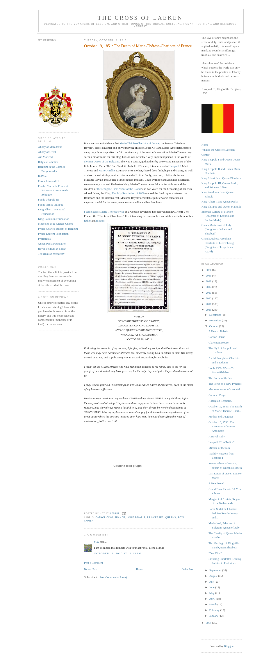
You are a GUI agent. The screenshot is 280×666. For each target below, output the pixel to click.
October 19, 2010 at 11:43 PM (118, 553)
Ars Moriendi (46, 157)
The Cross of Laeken (140, 18)
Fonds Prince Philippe (50, 204)
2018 (209, 281)
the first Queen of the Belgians (101, 161)
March (213, 604)
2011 (209, 304)
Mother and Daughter (221, 416)
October (214, 326)
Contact (206, 154)
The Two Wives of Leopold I (225, 389)
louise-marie (136, 517)
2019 (209, 275)
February (214, 610)
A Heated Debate (218, 331)
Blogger (228, 646)
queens (170, 517)
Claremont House (218, 342)
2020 (209, 269)
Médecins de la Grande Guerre (55, 223)
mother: (100, 220)
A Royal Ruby (217, 436)
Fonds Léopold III (48, 199)
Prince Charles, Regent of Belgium (58, 228)
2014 (209, 287)
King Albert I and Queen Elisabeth (221, 178)
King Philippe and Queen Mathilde (221, 206)
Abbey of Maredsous (50, 146)
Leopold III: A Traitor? (222, 442)
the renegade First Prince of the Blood (119, 188)
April (212, 598)
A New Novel (216, 483)
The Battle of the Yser (221, 378)
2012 (209, 298)
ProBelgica (44, 238)
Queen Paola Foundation (52, 243)
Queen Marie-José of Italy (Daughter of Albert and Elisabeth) (217, 229)
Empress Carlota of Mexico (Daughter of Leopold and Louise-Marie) (218, 216)
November (215, 320)
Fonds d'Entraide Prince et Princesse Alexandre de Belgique (53, 190)
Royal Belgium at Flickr (52, 248)
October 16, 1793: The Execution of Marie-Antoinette (222, 426)
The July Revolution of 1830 (128, 193)
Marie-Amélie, (107, 170)
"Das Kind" (215, 553)
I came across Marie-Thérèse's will (104, 211)
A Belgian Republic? (220, 400)
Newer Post (90, 569)
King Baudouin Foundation (53, 218)
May (96, 541)
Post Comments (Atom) (113, 577)
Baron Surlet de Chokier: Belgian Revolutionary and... (223, 513)
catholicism (104, 517)
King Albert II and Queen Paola (220, 201)
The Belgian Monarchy (51, 253)
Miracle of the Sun (219, 447)
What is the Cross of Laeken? (218, 149)
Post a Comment (93, 562)
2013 (209, 292)
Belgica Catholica (48, 162)
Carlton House (217, 336)
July (212, 581)
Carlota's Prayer (218, 395)
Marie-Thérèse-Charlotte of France (139, 143)
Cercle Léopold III (48, 181)
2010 (209, 309)
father (88, 220)
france (120, 517)
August (213, 576)
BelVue (42, 176)
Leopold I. (175, 166)
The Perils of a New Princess (225, 383)
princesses (155, 517)
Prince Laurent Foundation (53, 233)
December (215, 314)
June (212, 587)
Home (139, 569)
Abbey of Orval (47, 151)
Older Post (188, 569)
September (215, 570)
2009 (209, 622)
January (214, 615)
